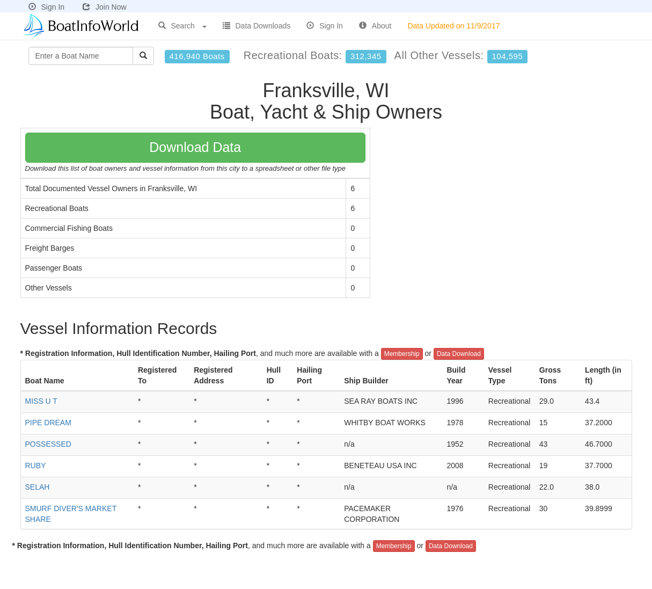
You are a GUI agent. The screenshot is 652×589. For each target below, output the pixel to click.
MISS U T (41, 401)
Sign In (46, 7)
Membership (402, 354)
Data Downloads (257, 25)
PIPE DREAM (48, 422)
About (375, 25)
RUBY (35, 465)
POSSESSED (48, 444)
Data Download (459, 354)
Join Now (105, 7)
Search (182, 25)
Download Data (195, 147)
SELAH (37, 487)
